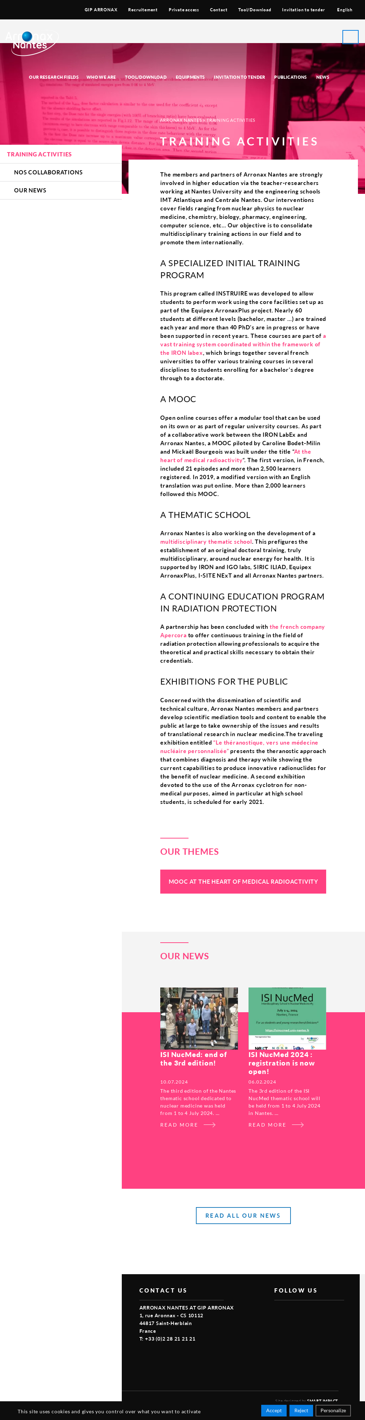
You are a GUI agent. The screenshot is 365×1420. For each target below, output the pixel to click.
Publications (290, 77)
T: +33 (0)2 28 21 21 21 (167, 1339)
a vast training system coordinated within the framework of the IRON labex (243, 344)
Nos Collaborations (48, 172)
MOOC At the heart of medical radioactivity (243, 881)
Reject (301, 1410)
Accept (274, 1410)
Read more (179, 1125)
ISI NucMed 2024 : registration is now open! (282, 1062)
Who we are (101, 77)
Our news (30, 190)
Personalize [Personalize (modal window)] (333, 1410)
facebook (278, 1311)
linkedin (311, 1311)
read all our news (243, 1215)
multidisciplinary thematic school (206, 541)
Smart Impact (322, 1400)
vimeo (295, 1311)
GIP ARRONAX (101, 9)
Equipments (190, 77)
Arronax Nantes (181, 120)
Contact (219, 9)
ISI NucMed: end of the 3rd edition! (193, 1058)
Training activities (39, 154)
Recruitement (143, 9)
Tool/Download (254, 9)
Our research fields (54, 77)
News (322, 77)
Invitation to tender (303, 9)
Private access (184, 9)
